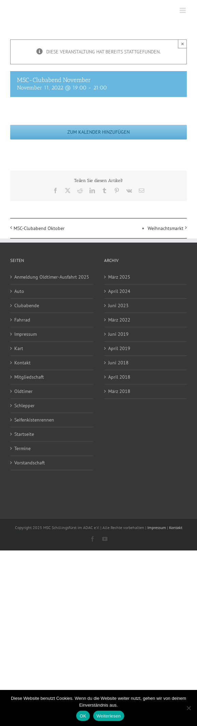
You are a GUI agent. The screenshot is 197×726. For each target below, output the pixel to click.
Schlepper (24, 405)
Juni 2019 (118, 334)
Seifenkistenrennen (34, 420)
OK (83, 716)
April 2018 (119, 377)
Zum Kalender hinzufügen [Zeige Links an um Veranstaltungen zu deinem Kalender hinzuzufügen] (98, 132)
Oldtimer (23, 391)
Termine (22, 448)
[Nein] (188, 708)
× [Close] (182, 44)
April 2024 (119, 291)
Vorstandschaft (29, 463)
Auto (19, 291)
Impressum (25, 334)
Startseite (24, 434)
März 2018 (119, 391)
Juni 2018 (118, 363)
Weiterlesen (109, 716)
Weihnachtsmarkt (165, 228)
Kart (18, 348)
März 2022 (119, 320)
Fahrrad (22, 320)
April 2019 (119, 348)
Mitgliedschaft (29, 377)
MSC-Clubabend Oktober (39, 228)
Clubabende (26, 305)
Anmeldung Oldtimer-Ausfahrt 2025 (51, 277)
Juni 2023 (118, 305)
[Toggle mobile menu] (183, 10)
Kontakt (22, 363)
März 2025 (119, 277)
